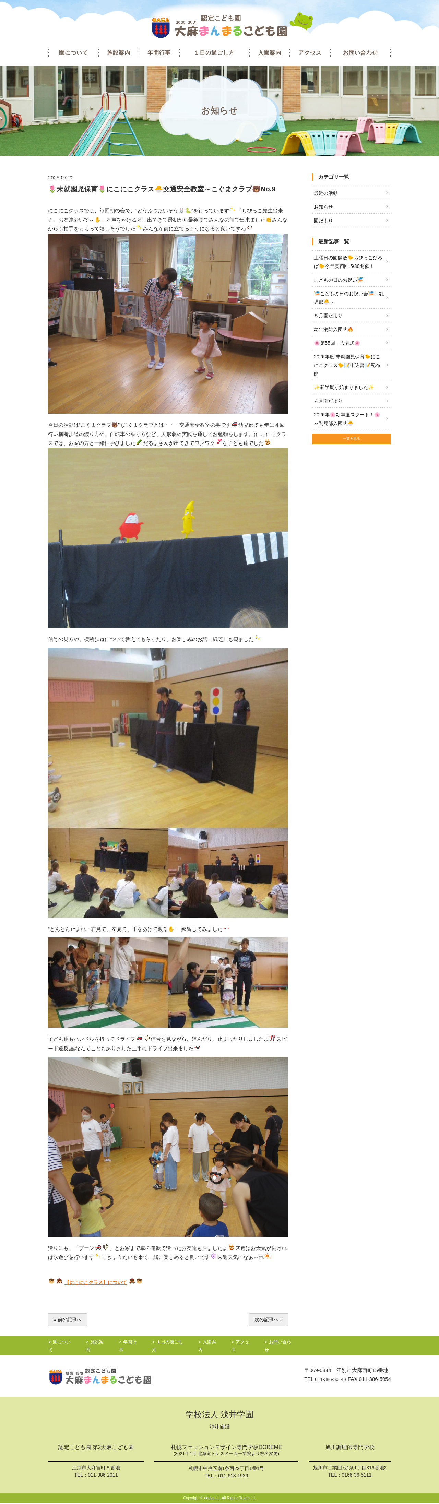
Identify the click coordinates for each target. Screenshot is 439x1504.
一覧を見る (351, 449)
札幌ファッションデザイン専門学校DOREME (226, 1452)
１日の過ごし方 (214, 53)
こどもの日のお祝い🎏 (340, 282)
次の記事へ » (267, 1320)
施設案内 (118, 53)
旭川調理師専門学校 (350, 1448)
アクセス (310, 53)
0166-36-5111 (356, 1475)
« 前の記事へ (69, 1320)
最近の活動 (327, 193)
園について (73, 53)
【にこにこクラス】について (97, 1282)
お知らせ (324, 207)
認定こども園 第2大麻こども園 (96, 1448)
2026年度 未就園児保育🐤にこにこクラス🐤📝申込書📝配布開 (347, 371)
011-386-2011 (103, 1475)
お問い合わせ (360, 53)
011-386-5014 (327, 1380)
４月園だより (329, 408)
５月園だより (329, 320)
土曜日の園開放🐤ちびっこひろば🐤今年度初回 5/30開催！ (348, 263)
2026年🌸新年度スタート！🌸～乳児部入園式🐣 (346, 427)
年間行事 (159, 53)
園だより (324, 222)
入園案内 (269, 53)
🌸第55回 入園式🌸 (339, 348)
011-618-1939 (233, 1476)
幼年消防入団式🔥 (335, 334)
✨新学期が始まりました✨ (346, 394)
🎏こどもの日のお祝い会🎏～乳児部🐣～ (348, 301)
